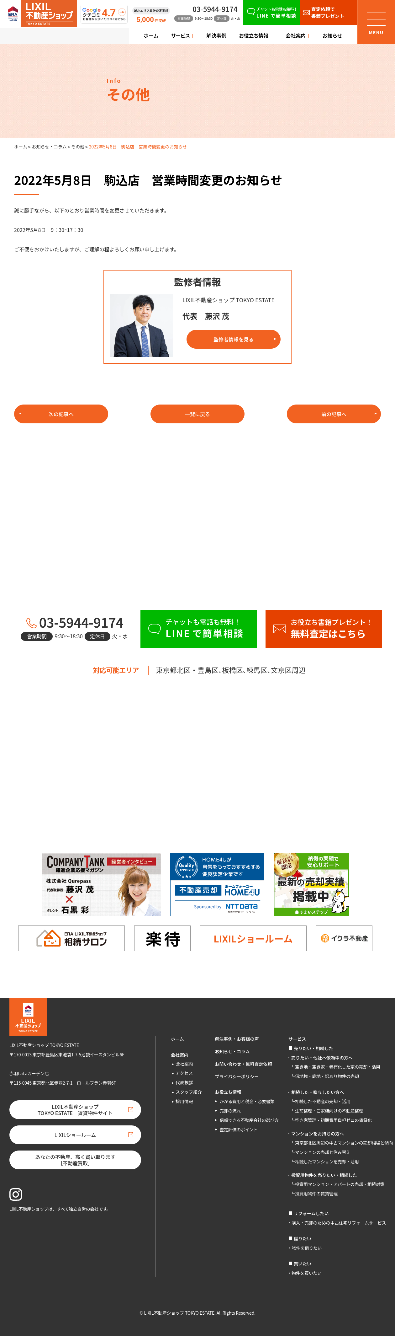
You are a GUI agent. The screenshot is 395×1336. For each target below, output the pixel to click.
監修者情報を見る (233, 339)
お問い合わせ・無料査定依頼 (243, 1064)
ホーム (151, 35)
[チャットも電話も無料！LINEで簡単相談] (271, 12)
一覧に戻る (197, 414)
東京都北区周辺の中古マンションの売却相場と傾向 (344, 1143)
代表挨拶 (184, 1082)
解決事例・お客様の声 (237, 1039)
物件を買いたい (307, 1273)
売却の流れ (230, 1111)
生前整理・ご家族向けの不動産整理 (329, 1111)
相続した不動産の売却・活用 (322, 1101)
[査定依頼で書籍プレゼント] (328, 12)
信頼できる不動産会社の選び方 (249, 1120)
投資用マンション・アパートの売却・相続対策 (339, 1184)
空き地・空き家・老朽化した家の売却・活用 (337, 1067)
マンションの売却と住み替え (322, 1152)
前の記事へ (333, 414)
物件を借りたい (307, 1248)
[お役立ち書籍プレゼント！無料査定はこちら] (324, 629)
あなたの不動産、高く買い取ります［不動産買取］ (75, 1160)
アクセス (184, 1073)
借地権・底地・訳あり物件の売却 (327, 1076)
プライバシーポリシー (237, 1076)
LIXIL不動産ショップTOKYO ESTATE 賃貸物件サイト (75, 1110)
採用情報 (184, 1101)
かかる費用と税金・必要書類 (247, 1101)
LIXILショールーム (252, 938)
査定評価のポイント (239, 1129)
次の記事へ (61, 414)
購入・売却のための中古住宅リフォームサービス (339, 1223)
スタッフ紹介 (189, 1092)
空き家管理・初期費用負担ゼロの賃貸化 (333, 1120)
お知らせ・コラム (49, 146)
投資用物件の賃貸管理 (316, 1193)
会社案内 (184, 1063)
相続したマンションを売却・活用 (327, 1161)
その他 (77, 146)
